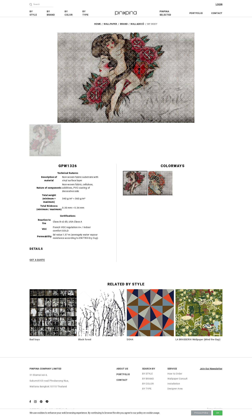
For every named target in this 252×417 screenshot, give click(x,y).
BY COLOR (69, 13)
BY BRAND (51, 13)
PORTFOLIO (196, 13)
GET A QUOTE (37, 260)
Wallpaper (110, 24)
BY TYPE (85, 13)
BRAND (124, 24)
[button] (45, 140)
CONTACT (216, 13)
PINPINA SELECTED (165, 13)
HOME (97, 24)
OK (217, 413)
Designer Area (175, 388)
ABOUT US (122, 368)
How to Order (174, 373)
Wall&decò (137, 24)
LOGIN (219, 4)
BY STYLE (33, 13)
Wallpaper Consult (177, 378)
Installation (173, 383)
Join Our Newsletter (211, 368)
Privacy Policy (201, 413)
